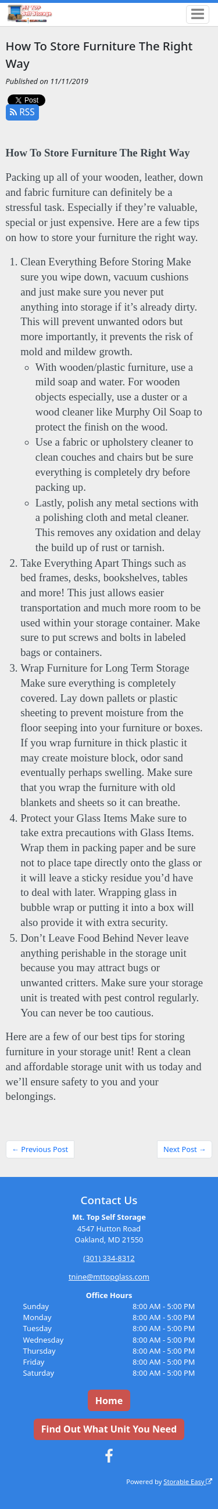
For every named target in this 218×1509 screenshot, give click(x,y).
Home (109, 1400)
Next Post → (184, 1149)
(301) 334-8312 (108, 1258)
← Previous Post (40, 1149)
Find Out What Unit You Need (109, 1429)
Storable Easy (187, 1481)
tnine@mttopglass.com (109, 1276)
